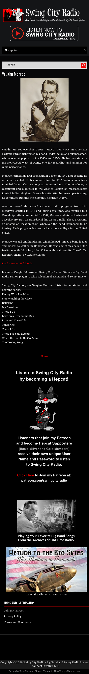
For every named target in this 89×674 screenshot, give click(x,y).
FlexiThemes (26, 671)
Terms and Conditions (18, 622)
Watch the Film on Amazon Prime (47, 594)
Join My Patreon (14, 610)
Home (44, 356)
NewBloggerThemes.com (67, 671)
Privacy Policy (12, 616)
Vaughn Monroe (13, 74)
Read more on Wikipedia (17, 263)
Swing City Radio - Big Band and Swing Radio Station (56, 662)
